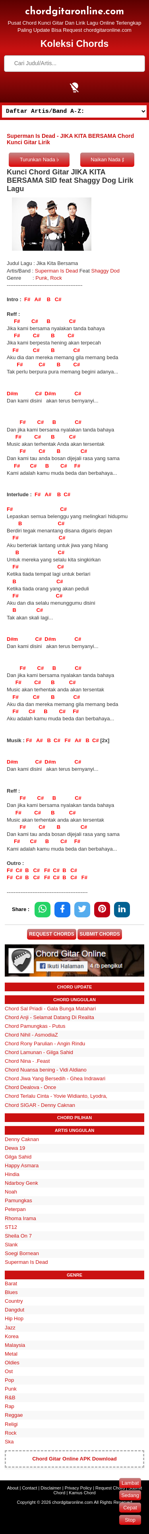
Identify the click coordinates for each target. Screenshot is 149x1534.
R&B (10, 1398)
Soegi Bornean (22, 1253)
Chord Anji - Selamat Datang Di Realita (49, 1017)
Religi (11, 1424)
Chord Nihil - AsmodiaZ (31, 1035)
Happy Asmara (22, 1165)
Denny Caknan (22, 1139)
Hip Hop (14, 1318)
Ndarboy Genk (21, 1183)
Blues (11, 1292)
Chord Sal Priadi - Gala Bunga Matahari (50, 1009)
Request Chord (110, 1488)
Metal (11, 1354)
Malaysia (15, 1345)
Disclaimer (51, 1488)
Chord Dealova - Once (30, 1087)
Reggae (14, 1415)
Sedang (130, 1495)
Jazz (10, 1328)
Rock (56, 278)
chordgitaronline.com (74, 12)
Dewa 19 (15, 1148)
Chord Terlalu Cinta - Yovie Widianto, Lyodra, (56, 1096)
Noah (11, 1192)
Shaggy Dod (105, 271)
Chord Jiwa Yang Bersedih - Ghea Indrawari (55, 1078)
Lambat (130, 1483)
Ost (9, 1371)
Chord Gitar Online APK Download (74, 1459)
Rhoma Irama (20, 1218)
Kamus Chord (82, 1492)
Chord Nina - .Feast (27, 1061)
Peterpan (15, 1209)
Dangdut (14, 1310)
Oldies (12, 1363)
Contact (29, 1488)
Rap (9, 1406)
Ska (9, 1442)
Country (14, 1301)
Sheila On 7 (18, 1236)
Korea (12, 1336)
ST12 (11, 1227)
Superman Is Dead (56, 271)
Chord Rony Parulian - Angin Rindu (45, 1044)
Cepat (130, 1508)
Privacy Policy (78, 1488)
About (13, 1488)
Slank (11, 1245)
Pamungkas (18, 1200)
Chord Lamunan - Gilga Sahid (39, 1052)
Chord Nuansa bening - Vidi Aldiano (46, 1070)
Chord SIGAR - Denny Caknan (40, 1105)
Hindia (12, 1174)
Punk (41, 278)
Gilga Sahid (18, 1157)
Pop (9, 1380)
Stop (130, 1520)
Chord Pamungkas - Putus (35, 1026)
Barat (11, 1283)
